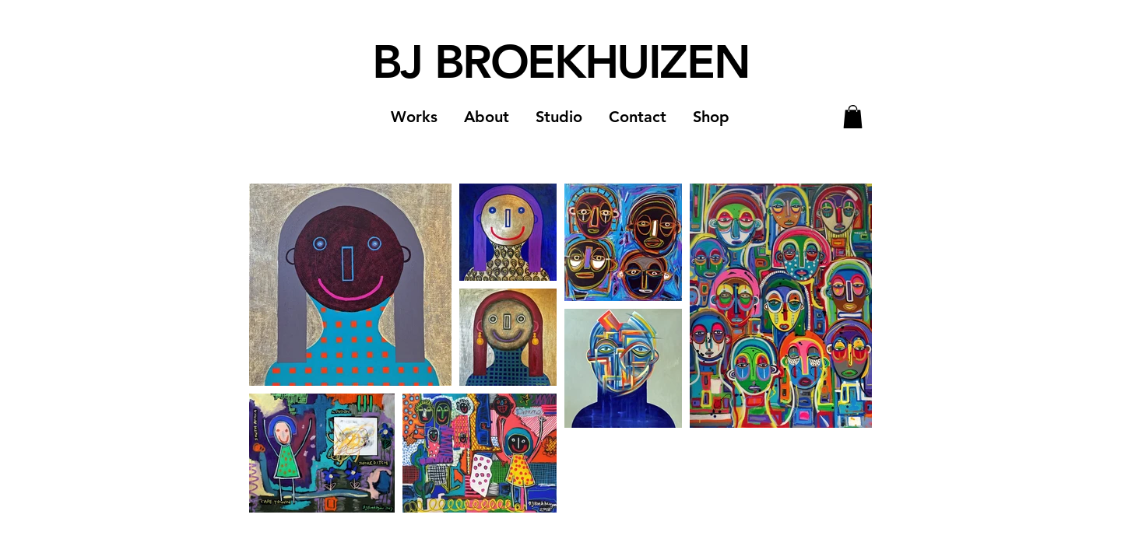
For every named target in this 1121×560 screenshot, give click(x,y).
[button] (414, 117)
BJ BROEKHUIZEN (560, 61)
